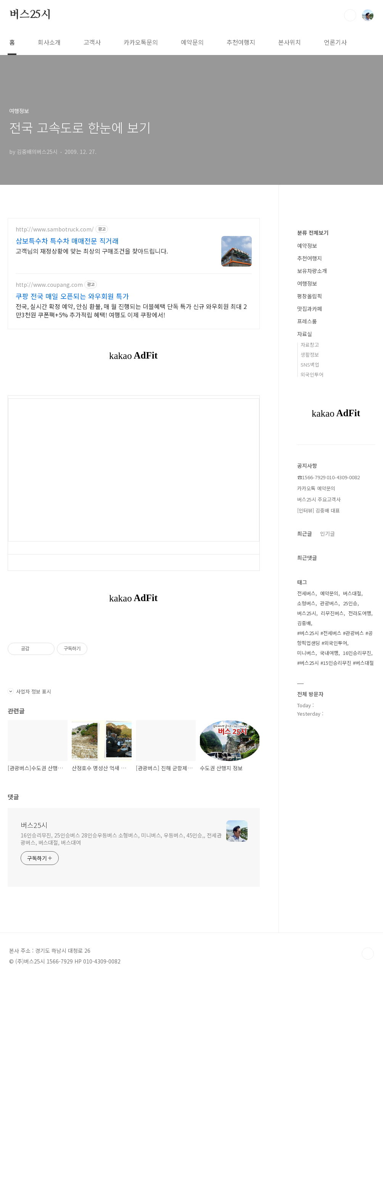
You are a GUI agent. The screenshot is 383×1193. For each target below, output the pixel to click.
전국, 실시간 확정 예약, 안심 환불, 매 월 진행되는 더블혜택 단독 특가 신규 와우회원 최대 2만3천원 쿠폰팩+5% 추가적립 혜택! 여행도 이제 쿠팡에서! (131, 310)
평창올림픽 (309, 525)
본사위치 (289, 42)
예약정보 (307, 474)
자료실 (304, 563)
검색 (350, 15)
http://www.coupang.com (49, 284)
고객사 (92, 42)
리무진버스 (332, 842)
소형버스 (306, 832)
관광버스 (329, 832)
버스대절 (352, 822)
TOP (368, 1167)
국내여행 (329, 882)
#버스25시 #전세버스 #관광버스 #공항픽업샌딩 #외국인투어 (335, 867)
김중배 (304, 852)
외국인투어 (312, 603)
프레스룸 (307, 550)
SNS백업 (310, 593)
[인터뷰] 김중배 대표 (318, 739)
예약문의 (192, 42)
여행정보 (307, 512)
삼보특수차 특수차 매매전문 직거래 (67, 240)
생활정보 (310, 583)
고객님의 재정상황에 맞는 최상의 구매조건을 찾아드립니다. (92, 250)
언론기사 (335, 42)
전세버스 (306, 822)
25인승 (350, 832)
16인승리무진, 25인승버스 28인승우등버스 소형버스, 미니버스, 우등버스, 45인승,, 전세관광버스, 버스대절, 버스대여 (121, 1052)
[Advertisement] (134, 433)
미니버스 (306, 882)
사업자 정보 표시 (29, 905)
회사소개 (49, 42)
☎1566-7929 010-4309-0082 (328, 706)
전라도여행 (359, 842)
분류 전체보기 (312, 462)
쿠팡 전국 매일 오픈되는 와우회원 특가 (72, 296)
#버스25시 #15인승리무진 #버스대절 (335, 892)
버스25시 (30, 15)
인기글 (327, 762)
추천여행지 (241, 42)
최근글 (304, 762)
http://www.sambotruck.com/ (55, 229)
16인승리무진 (357, 882)
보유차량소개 (312, 500)
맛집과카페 (309, 538)
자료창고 (310, 573)
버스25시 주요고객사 (319, 728)
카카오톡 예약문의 (316, 717)
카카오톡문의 (141, 42)
